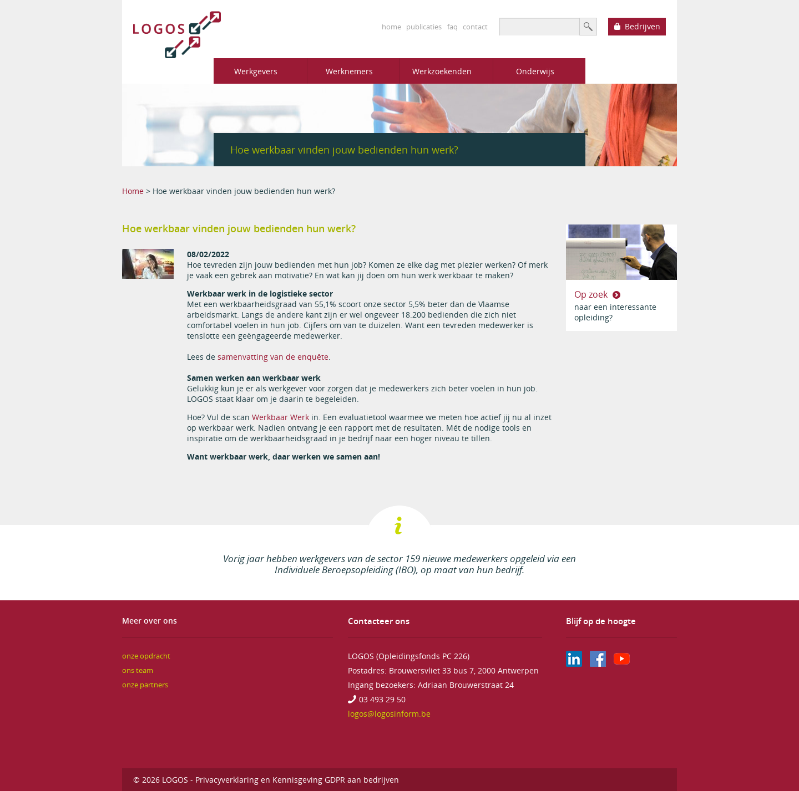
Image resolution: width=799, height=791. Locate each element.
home (391, 27)
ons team (137, 670)
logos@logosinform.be (389, 713)
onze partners (145, 685)
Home (133, 191)
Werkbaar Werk (280, 417)
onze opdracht (146, 656)
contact (475, 27)
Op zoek (592, 294)
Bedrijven (642, 26)
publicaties (424, 27)
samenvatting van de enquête (273, 356)
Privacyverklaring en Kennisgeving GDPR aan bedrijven (297, 779)
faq (452, 27)
